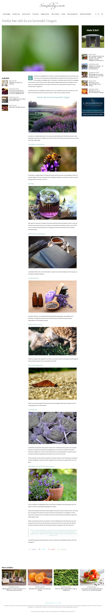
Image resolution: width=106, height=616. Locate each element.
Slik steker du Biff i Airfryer (17, 107)
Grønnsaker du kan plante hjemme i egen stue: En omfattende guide (92, 589)
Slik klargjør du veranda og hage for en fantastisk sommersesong (96, 75)
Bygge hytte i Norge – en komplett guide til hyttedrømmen (96, 67)
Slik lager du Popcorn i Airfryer (15, 83)
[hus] (93, 49)
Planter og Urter (14, 88)
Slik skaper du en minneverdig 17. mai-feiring (95, 84)
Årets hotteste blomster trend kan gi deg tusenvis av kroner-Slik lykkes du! (16, 92)
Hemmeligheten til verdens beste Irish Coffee (17, 99)
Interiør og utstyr (94, 72)
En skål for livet (14, 97)
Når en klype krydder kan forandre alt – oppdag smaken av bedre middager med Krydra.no (96, 58)
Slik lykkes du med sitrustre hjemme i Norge (96, 91)
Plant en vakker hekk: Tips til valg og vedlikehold (66, 589)
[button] (102, 14)
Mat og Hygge (13, 80)
